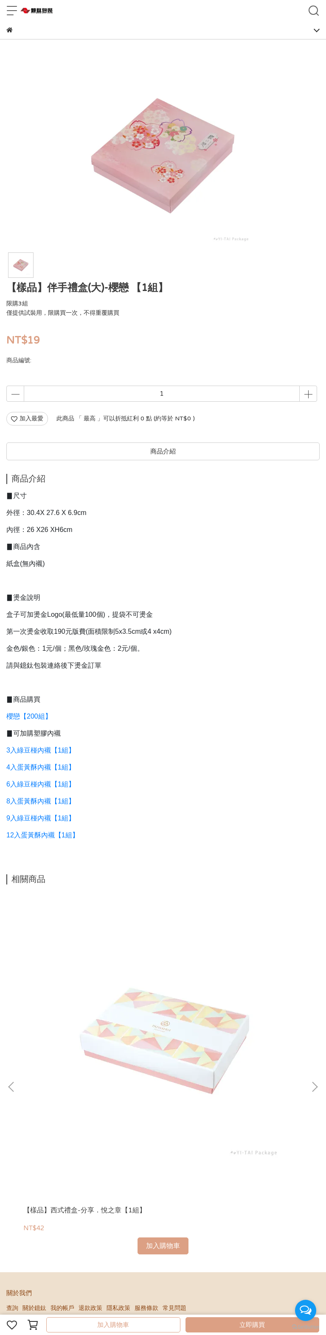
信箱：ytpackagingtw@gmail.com (53, 1202)
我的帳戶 (62, 1110)
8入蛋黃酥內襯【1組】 (40, 801)
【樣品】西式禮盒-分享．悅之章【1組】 (62, 1017)
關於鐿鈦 (34, 1110)
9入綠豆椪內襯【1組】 (40, 818)
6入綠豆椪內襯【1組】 (40, 784)
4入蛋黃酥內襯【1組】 (40, 767)
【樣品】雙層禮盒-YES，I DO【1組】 (260, 1017)
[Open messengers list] (305, 1310)
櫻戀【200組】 (29, 716)
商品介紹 (163, 451)
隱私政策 (118, 1110)
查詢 (12, 1110)
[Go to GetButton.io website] (305, 1326)
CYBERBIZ (179, 1303)
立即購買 (252, 1325)
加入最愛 (27, 418)
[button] (314, 988)
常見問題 (174, 1110)
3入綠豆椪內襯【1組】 (40, 750)
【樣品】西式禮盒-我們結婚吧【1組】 (161, 1017)
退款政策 (90, 1110)
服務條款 (146, 1110)
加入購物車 (113, 1325)
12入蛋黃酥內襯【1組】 (42, 835)
